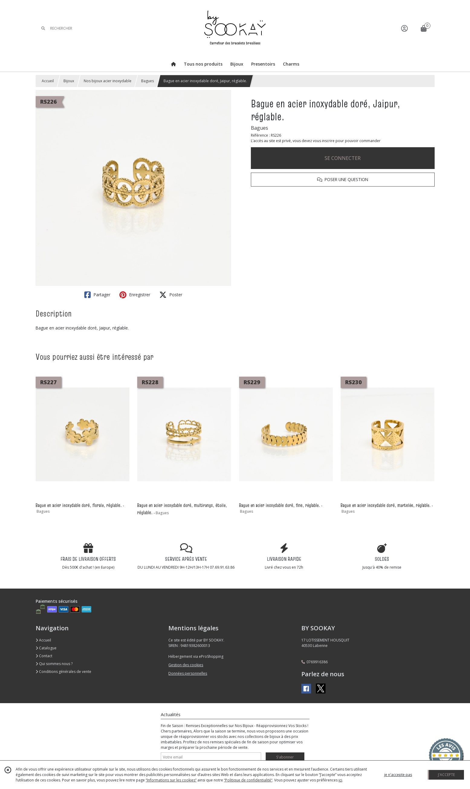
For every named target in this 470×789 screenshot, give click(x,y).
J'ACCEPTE (446, 774)
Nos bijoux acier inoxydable (107, 80)
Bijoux (68, 80)
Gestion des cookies (185, 664)
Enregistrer (134, 294)
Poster (170, 294)
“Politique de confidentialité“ (248, 780)
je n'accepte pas (398, 774)
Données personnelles (187, 673)
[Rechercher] (43, 28)
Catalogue (46, 648)
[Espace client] (404, 28)
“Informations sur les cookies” (171, 780)
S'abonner (285, 757)
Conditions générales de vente (63, 671)
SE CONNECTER (343, 158)
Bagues (147, 80)
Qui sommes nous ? (54, 663)
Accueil (48, 80)
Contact (44, 655)
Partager (97, 294)
